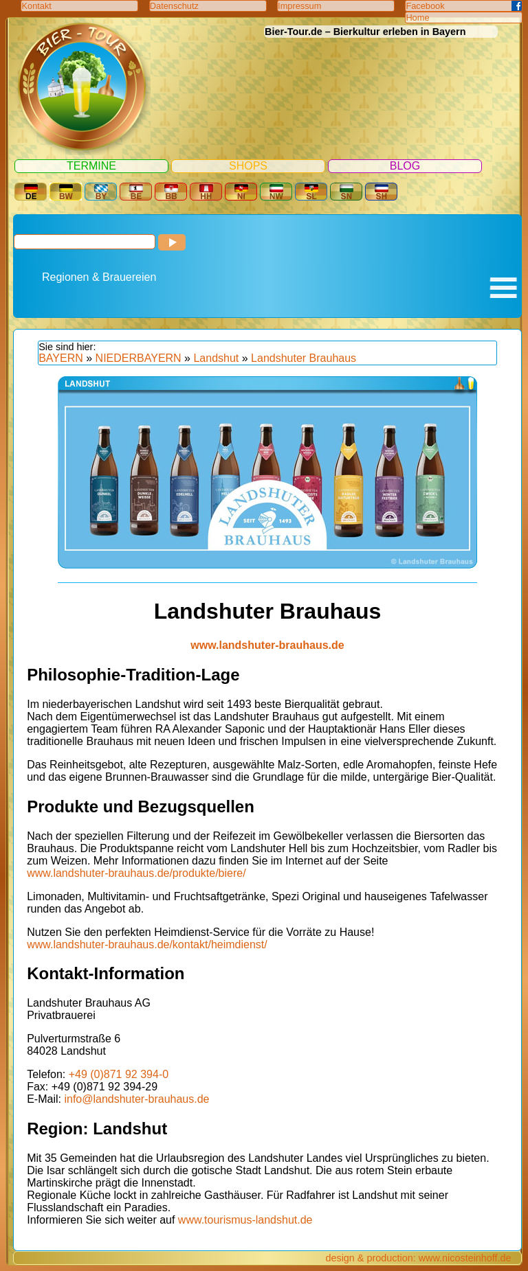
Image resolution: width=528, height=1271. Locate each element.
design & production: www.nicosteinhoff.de (418, 1257)
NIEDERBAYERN (139, 358)
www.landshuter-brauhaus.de (267, 645)
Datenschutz (174, 6)
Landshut (216, 358)
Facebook (425, 6)
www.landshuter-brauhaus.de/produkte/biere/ (136, 873)
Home (417, 17)
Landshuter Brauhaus (303, 358)
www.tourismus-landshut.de (245, 1220)
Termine (91, 166)
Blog (405, 166)
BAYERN (60, 358)
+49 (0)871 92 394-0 (118, 1074)
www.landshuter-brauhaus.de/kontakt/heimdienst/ (147, 944)
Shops (248, 166)
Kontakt (36, 6)
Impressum (299, 6)
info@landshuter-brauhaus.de (136, 1099)
